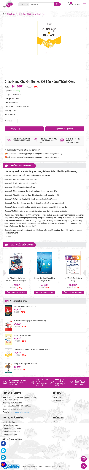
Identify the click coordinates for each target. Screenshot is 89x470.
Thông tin (58, 417)
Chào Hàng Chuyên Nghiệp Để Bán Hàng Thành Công (33, 349)
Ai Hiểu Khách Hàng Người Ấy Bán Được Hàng (30, 321)
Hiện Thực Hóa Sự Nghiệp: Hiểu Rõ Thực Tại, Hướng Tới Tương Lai (16, 279)
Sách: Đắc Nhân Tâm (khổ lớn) (25, 306)
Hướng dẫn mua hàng (11, 425)
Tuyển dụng (57, 397)
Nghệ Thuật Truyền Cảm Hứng (73, 279)
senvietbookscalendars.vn (19, 412)
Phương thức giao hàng (11, 431)
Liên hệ (55, 422)
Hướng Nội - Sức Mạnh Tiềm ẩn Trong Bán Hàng (44, 279)
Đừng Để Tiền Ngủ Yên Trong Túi (25, 364)
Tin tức (57, 393)
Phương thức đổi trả (10, 434)
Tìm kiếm (57, 4)
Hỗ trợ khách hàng (13, 417)
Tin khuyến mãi (58, 400)
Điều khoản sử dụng (10, 422)
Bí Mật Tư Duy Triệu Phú (22, 335)
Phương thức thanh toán (12, 428)
